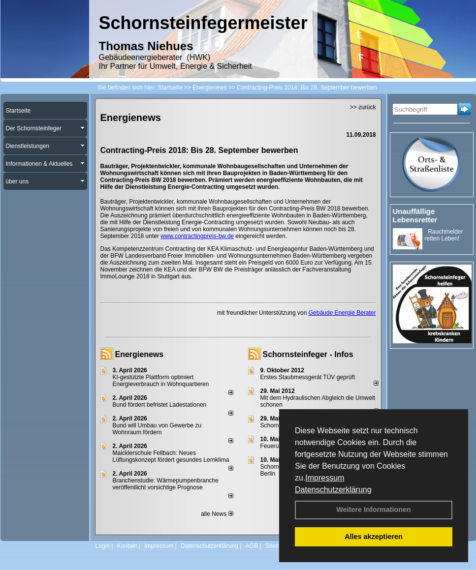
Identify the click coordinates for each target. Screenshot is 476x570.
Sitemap (276, 545)
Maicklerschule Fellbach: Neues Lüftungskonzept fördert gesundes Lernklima (171, 456)
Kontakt (127, 545)
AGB (252, 545)
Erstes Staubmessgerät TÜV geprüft (307, 377)
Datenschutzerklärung (333, 489)
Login (102, 545)
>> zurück (363, 107)
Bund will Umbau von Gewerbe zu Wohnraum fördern (157, 429)
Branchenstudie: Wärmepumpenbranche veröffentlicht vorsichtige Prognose (166, 484)
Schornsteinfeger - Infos (308, 354)
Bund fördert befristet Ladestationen (160, 404)
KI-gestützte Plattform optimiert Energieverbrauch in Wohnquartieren (161, 381)
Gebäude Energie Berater (342, 312)
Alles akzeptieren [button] (374, 536)
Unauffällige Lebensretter (415, 215)
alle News (217, 513)
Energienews (139, 354)
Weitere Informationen (373, 509)
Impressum (324, 478)
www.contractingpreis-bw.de (197, 236)
